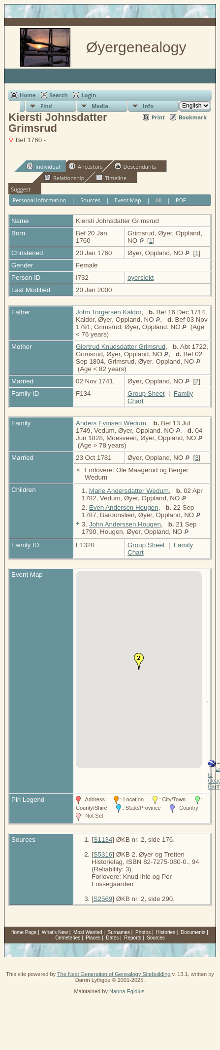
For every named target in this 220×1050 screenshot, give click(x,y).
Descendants (135, 166)
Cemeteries (67, 937)
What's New (55, 932)
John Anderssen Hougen (125, 524)
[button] (139, 661)
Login (89, 95)
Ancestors (86, 166)
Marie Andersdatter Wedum (129, 490)
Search (59, 95)
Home (28, 95)
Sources (90, 200)
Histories (165, 932)
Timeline (111, 178)
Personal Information (39, 200)
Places (93, 937)
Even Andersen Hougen (123, 507)
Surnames (119, 932)
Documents (193, 932)
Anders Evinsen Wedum (111, 423)
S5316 (103, 854)
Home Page (23, 932)
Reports (132, 937)
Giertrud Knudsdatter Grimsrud (120, 346)
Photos (143, 932)
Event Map (128, 200)
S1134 (103, 839)
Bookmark (193, 117)
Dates (112, 937)
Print (158, 117)
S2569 (103, 898)
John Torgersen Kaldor (108, 312)
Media (100, 106)
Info (148, 106)
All (159, 200)
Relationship (64, 178)
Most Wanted (87, 932)
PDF (181, 200)
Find (46, 106)
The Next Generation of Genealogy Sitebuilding (114, 974)
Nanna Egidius (127, 991)
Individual (43, 166)
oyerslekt (140, 277)
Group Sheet (146, 393)
